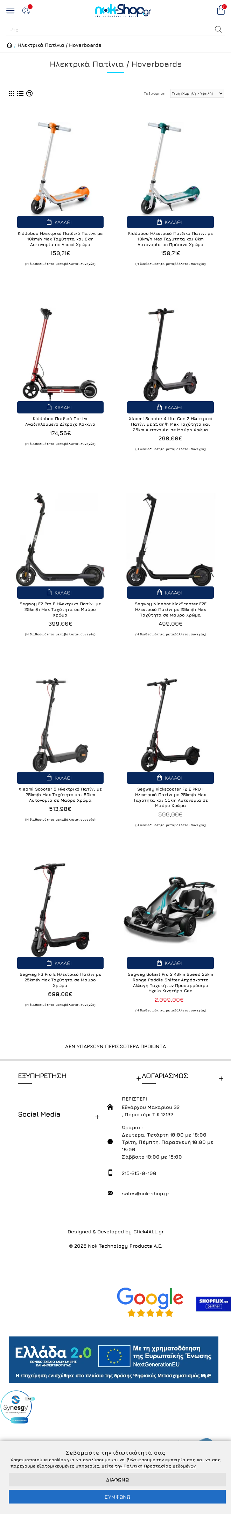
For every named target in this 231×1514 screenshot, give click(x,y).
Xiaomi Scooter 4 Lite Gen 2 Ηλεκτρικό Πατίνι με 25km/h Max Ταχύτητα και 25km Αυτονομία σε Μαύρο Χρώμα (170, 424)
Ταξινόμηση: (155, 93)
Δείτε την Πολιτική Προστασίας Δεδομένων (149, 1466)
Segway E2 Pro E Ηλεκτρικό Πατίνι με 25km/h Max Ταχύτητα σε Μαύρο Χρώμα (60, 609)
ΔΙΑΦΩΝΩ (117, 1480)
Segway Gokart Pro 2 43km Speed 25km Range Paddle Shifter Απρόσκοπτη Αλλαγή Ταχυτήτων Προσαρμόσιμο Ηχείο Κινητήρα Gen (170, 982)
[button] (218, 29)
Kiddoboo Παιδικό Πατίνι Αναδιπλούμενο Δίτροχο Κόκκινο (60, 421)
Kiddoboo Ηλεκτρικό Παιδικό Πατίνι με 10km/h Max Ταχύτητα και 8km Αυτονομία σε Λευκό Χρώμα (60, 239)
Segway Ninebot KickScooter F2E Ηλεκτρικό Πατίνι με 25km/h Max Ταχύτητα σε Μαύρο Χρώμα (170, 609)
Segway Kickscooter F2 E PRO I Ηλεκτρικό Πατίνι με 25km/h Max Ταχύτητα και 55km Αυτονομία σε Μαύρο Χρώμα (170, 797)
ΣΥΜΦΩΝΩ (117, 1497)
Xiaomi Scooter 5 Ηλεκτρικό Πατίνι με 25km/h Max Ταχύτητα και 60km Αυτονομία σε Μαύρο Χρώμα (60, 794)
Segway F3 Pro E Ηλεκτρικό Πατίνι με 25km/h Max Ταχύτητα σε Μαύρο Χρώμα (60, 980)
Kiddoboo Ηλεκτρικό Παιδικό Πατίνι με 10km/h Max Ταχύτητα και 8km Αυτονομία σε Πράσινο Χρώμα (170, 239)
